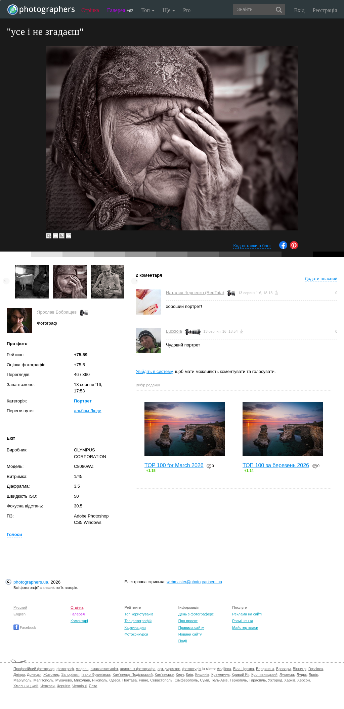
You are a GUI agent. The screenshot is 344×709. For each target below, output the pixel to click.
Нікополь (99, 680)
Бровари (283, 669)
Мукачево (63, 680)
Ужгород (275, 680)
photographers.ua (30, 582)
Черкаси (47, 686)
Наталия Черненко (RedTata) (195, 292)
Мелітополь (43, 680)
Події (182, 641)
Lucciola (174, 331)
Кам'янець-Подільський (133, 674)
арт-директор (169, 669)
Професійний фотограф (33, 669)
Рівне (143, 680)
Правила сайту (191, 627)
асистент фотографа (138, 669)
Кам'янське (164, 674)
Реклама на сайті (247, 614)
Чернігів (63, 686)
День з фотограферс (196, 614)
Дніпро (19, 674)
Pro (186, 10)
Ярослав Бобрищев (57, 312)
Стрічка (90, 10)
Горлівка (315, 669)
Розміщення (242, 621)
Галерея (120, 10)
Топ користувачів (138, 614)
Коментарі (79, 621)
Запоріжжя (70, 674)
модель (82, 669)
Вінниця (299, 669)
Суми (204, 680)
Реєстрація (325, 10)
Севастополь (161, 680)
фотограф (65, 669)
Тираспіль (257, 680)
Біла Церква (243, 669)
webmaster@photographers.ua (194, 582)
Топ (148, 10)
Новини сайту (190, 634)
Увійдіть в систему (154, 371)
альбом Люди (87, 410)
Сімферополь (186, 680)
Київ (189, 674)
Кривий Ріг (240, 674)
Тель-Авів (219, 680)
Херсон (303, 680)
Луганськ (287, 674)
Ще (169, 10)
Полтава (129, 680)
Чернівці (79, 686)
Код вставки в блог (252, 245)
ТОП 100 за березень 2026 (276, 465)
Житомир (51, 674)
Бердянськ (265, 669)
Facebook (24, 627)
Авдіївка (224, 669)
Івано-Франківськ (96, 674)
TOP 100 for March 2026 (174, 465)
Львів (313, 674)
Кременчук (220, 674)
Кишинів (202, 674)
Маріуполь (22, 680)
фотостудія (192, 669)
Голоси (14, 534)
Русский (20, 607)
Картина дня (134, 627)
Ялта (93, 686)
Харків (289, 680)
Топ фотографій (138, 621)
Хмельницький (25, 686)
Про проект (188, 621)
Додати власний (321, 278)
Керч (180, 674)
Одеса (114, 680)
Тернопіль (238, 680)
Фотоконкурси (136, 634)
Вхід (299, 10)
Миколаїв (82, 680)
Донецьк (34, 674)
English (19, 614)
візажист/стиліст (104, 669)
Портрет (83, 400)
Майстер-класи (245, 627)
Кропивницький (264, 674)
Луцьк (302, 674)
